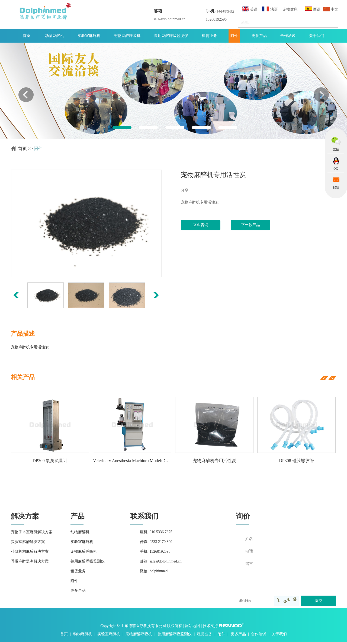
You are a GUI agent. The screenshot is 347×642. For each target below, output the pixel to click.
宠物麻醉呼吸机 (127, 36)
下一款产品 (250, 225)
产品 (77, 516)
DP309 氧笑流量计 (50, 460)
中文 (331, 9)
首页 (26, 36)
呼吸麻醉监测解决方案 (30, 561)
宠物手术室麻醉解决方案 (32, 532)
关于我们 (316, 36)
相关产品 (23, 377)
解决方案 (25, 516)
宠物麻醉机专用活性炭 (214, 460)
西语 (313, 9)
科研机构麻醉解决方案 (30, 551)
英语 (250, 9)
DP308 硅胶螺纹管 (296, 460)
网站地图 (193, 626)
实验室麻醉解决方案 (28, 542)
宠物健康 (290, 9)
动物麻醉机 (54, 36)
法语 (270, 9)
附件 (234, 36)
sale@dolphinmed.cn (169, 19)
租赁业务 (209, 36)
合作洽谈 (287, 36)
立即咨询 (200, 225)
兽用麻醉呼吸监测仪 (171, 36)
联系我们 (144, 516)
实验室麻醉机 (89, 36)
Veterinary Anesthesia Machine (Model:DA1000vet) (132, 460)
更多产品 (259, 36)
